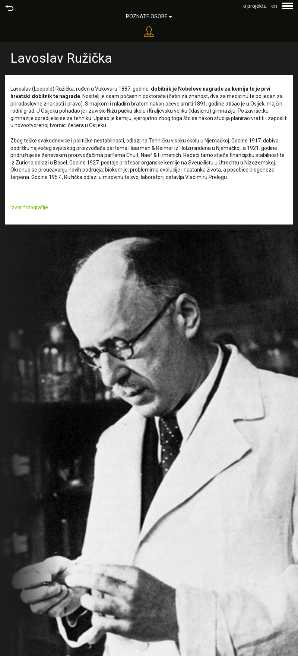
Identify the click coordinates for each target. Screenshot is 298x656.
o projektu (255, 6)
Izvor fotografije (29, 207)
